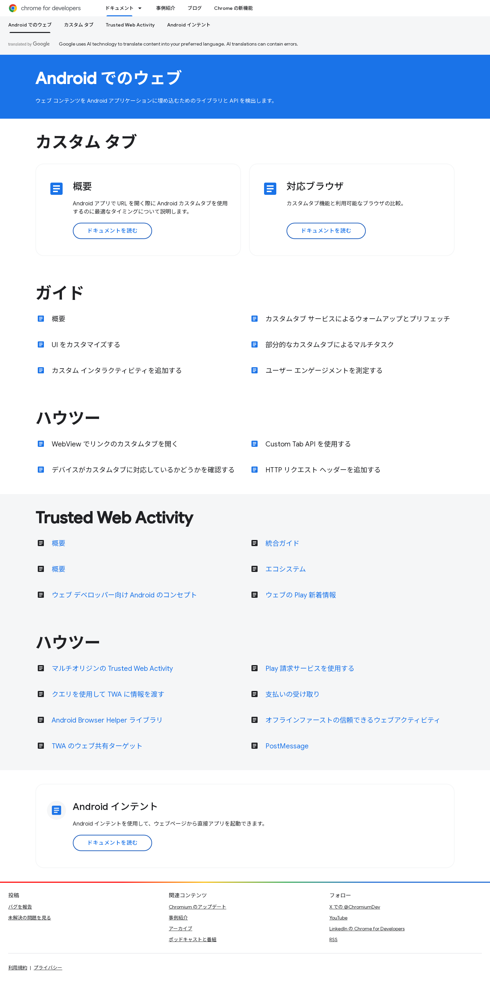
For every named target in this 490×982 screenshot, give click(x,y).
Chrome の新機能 (233, 8)
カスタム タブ (79, 25)
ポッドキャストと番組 (192, 939)
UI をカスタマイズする (86, 345)
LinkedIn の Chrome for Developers (367, 929)
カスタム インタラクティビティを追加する (117, 371)
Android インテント (189, 25)
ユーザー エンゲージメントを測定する (324, 371)
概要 (82, 186)
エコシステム (285, 569)
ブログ (194, 8)
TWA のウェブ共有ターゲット (97, 746)
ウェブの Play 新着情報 (300, 595)
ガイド (59, 293)
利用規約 (17, 967)
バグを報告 (20, 907)
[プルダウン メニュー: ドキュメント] (142, 8)
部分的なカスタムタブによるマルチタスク (329, 345)
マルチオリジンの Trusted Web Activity (112, 668)
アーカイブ (180, 929)
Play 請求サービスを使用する (310, 668)
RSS (333, 939)
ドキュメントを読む (112, 230)
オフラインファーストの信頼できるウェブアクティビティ (353, 720)
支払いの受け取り (292, 694)
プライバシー (48, 967)
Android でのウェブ (108, 78)
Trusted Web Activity (130, 25)
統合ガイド (282, 543)
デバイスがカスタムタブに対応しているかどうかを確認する (143, 470)
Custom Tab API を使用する (308, 444)
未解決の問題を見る (29, 918)
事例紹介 (165, 8)
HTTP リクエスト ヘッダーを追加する (323, 470)
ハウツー (68, 418)
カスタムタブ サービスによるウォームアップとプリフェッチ (357, 319)
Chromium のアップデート (197, 907)
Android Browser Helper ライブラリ (107, 720)
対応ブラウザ (315, 186)
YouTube (338, 918)
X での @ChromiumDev (354, 907)
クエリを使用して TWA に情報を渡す (108, 694)
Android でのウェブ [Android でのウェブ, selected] (30, 25)
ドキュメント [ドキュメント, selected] (119, 8)
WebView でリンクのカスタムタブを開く (115, 444)
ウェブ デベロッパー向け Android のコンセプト (124, 595)
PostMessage (287, 746)
